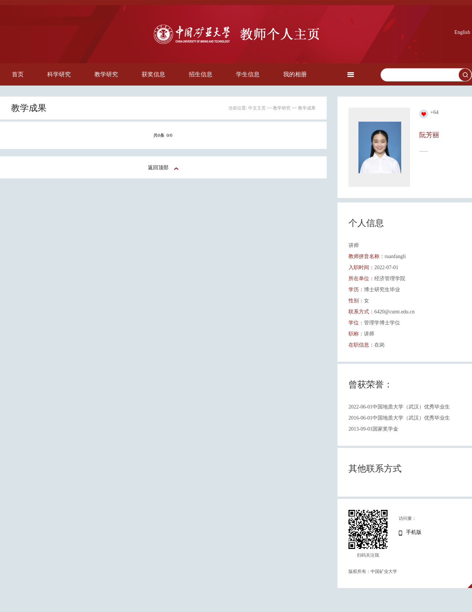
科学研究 (59, 74)
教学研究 (106, 74)
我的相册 (295, 74)
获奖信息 (153, 74)
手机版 (413, 532)
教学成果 (307, 108)
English (462, 32)
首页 (18, 74)
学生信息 (248, 74)
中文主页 (257, 108)
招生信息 (200, 74)
